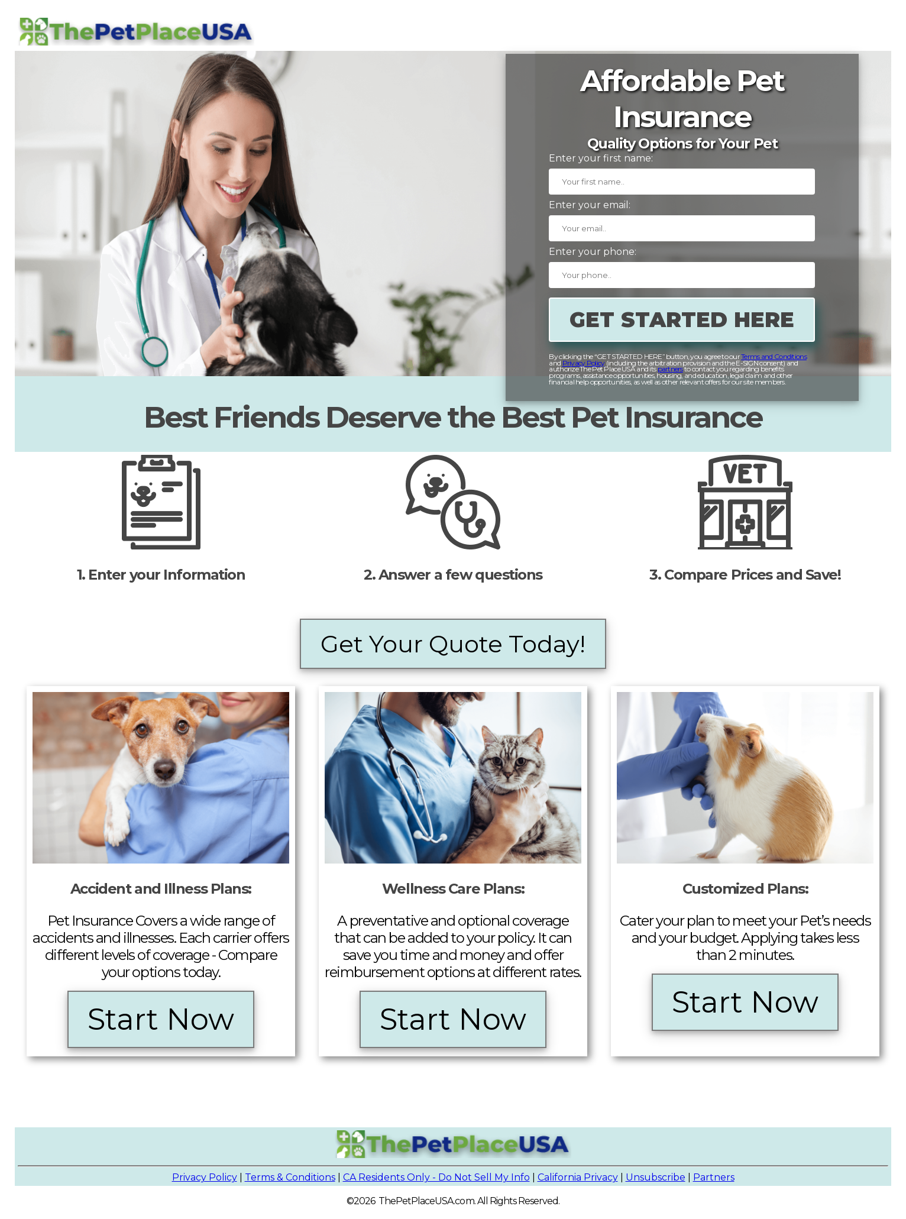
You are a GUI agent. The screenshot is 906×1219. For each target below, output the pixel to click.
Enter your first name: (601, 158)
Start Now (161, 1019)
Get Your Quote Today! (453, 643)
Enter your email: (589, 205)
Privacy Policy (583, 362)
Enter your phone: (592, 251)
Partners (713, 1177)
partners (670, 368)
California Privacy (578, 1177)
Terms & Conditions (290, 1177)
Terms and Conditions (774, 356)
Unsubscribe (655, 1177)
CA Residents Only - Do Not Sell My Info (436, 1177)
